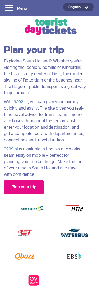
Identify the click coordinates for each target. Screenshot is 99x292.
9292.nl (21, 101)
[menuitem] (78, 7)
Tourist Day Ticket (49, 27)
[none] (72, 7)
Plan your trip (23, 187)
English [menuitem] (74, 7)
